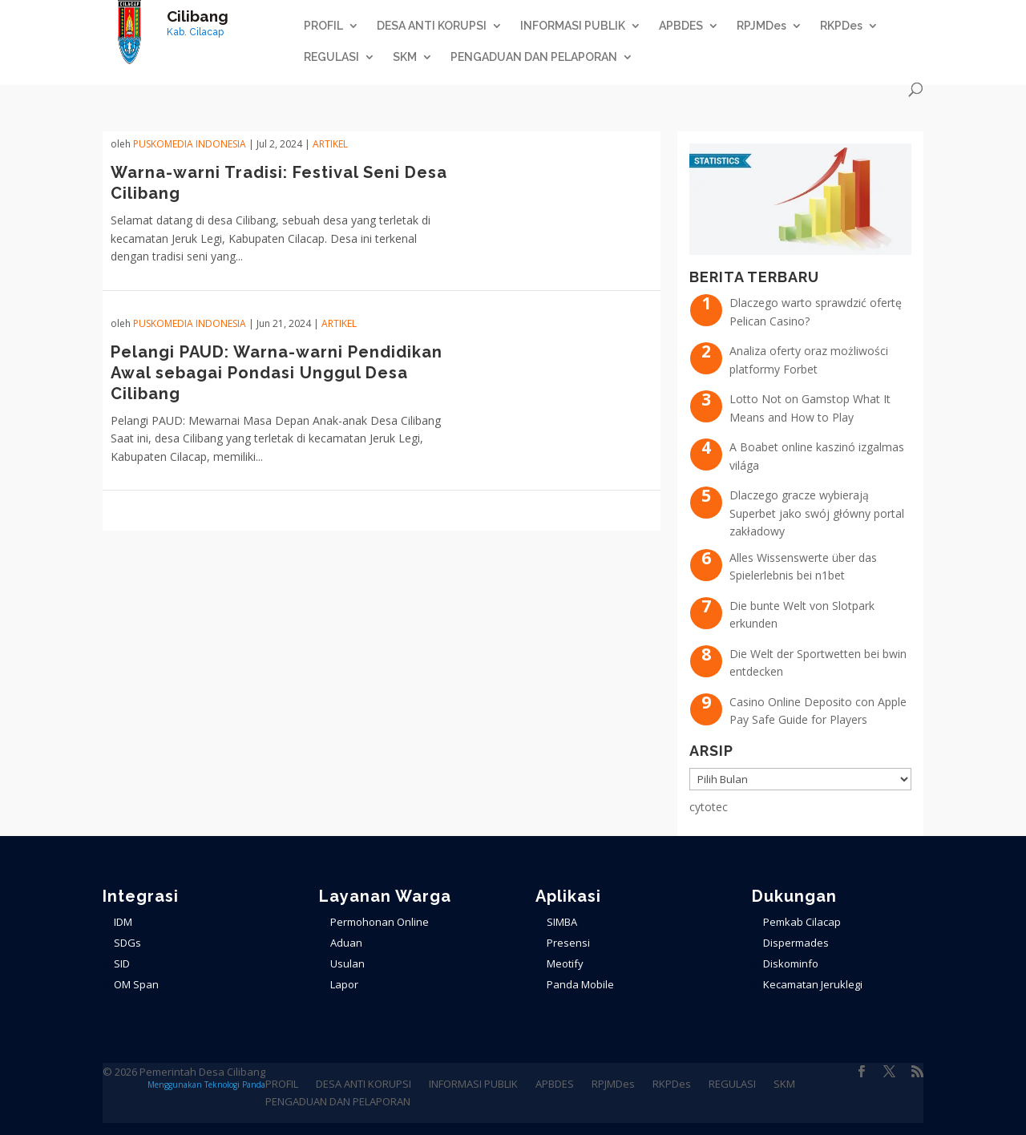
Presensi (568, 942)
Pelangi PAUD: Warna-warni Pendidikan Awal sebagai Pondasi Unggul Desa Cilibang (276, 372)
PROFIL (323, 26)
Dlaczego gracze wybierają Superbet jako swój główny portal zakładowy (816, 513)
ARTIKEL (330, 144)
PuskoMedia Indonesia (189, 144)
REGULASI (331, 57)
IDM (123, 922)
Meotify (565, 963)
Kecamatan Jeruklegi (812, 984)
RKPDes (841, 26)
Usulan (347, 963)
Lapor (344, 984)
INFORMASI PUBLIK (572, 26)
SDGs (127, 942)
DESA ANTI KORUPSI (432, 26)
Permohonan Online (379, 922)
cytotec (708, 806)
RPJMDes (761, 26)
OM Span (136, 984)
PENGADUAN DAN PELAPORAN (533, 57)
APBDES (681, 26)
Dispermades (796, 942)
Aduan (346, 942)
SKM (405, 57)
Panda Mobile (580, 984)
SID (122, 963)
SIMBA (562, 922)
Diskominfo (790, 963)
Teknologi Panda (234, 1084)
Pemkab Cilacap (802, 922)
